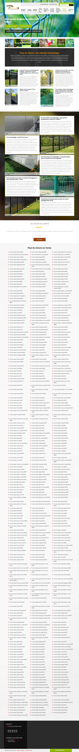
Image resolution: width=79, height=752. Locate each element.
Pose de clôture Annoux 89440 (60, 259)
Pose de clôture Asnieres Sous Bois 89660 (41, 268)
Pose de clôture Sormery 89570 (39, 635)
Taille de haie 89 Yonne (40, 10)
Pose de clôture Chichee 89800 (16, 344)
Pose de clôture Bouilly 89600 (16, 298)
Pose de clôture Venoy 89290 (60, 669)
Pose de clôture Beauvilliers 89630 (39, 279)
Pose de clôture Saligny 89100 (16, 613)
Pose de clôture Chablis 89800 (38, 312)
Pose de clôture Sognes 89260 (60, 632)
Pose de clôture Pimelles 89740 (39, 530)
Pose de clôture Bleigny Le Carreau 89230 (63, 290)
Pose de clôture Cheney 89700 (16, 339)
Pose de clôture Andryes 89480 (16, 257)
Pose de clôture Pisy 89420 (60, 530)
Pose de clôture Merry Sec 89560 (17, 487)
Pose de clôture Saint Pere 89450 (17, 602)
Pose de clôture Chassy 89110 (60, 329)
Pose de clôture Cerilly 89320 (38, 310)
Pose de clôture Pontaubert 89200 (61, 535)
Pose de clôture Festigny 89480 (61, 402)
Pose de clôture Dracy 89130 (16, 385)
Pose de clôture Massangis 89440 (17, 482)
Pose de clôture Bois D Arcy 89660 (17, 296)
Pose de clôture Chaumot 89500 (61, 334)
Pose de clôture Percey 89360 (16, 523)
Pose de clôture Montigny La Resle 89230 (41, 497)
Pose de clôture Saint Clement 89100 (40, 568)
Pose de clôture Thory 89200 (16, 651)
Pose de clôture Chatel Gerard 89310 (18, 334)
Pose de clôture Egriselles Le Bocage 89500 (40, 390)
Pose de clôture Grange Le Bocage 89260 (41, 433)
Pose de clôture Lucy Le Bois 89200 (40, 469)
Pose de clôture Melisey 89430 (38, 482)
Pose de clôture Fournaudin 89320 (39, 423)
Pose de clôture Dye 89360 (60, 385)
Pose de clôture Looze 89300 (60, 466)
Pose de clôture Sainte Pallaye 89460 (62, 598)
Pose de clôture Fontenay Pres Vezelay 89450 (62, 415)
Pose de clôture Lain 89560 (60, 451)
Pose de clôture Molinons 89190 (17, 494)
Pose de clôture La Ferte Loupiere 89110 (41, 402)
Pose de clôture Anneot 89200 (38, 259)
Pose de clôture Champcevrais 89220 (62, 315)
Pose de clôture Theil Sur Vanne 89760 (62, 646)
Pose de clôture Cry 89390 (15, 371)
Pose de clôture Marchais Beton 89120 (18, 479)
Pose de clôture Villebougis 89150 (61, 679)
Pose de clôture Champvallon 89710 (62, 320)
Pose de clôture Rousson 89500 (61, 554)
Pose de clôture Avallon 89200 (16, 274)
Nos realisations (25, 26)
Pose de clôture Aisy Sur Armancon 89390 (19, 254)
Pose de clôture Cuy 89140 (38, 373)
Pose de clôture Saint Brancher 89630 (62, 563)
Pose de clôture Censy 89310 (16, 310)
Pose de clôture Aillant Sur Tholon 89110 (63, 252)
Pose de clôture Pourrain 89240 (39, 540)
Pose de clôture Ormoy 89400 (60, 513)
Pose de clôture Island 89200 (60, 440)
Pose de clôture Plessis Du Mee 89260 (18, 532)
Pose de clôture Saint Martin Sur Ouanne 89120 (18, 594)
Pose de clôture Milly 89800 (16, 492)
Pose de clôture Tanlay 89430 (38, 644)
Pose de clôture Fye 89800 (60, 425)
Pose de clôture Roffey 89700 (38, 550)
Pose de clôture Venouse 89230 (39, 669)
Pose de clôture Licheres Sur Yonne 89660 (19, 464)
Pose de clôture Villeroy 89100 (60, 695)
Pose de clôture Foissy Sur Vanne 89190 (18, 410)
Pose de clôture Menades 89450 (61, 482)
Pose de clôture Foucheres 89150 (17, 423)
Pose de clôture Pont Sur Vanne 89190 (40, 537)
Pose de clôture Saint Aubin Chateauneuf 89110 (18, 564)
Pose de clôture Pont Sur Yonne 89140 (62, 537)
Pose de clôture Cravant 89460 (38, 368)
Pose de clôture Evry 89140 (16, 402)
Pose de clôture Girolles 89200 (60, 428)
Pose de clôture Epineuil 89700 (16, 393)
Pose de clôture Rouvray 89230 (16, 557)
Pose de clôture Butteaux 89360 (17, 307)
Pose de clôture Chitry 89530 (16, 347)
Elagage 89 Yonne (29, 10)
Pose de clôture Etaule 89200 (16, 400)
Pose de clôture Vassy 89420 (38, 664)
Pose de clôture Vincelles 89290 (61, 707)
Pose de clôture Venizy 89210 (16, 669)
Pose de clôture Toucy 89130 (38, 654)
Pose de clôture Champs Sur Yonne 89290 (41, 320)
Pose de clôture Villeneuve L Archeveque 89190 (19, 692)
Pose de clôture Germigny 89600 (17, 428)
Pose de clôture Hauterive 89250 (61, 438)
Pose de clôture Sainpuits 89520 (17, 559)
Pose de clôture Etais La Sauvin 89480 (62, 397)
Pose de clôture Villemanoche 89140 (40, 684)
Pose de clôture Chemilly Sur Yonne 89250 (41, 337)
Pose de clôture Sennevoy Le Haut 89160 (41, 624)
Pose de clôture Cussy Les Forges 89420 (63, 371)
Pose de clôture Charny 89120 (16, 329)
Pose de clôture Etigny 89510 (38, 400)
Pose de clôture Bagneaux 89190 (61, 274)
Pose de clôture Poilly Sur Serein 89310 (62, 532)
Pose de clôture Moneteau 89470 (61, 494)
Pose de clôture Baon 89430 (16, 276)
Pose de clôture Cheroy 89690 (60, 339)
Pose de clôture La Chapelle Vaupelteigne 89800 (63, 323)
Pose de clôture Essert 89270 (38, 397)
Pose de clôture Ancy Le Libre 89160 (62, 254)
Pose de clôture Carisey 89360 (38, 307)
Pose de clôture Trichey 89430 (38, 657)
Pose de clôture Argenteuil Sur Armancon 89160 (41, 265)
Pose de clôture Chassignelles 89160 (40, 329)
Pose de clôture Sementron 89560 (39, 622)
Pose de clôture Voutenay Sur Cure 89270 (19, 715)
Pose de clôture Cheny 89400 (38, 339)
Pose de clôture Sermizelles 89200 (39, 629)
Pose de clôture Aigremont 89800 (39, 252)
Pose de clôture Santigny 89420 (61, 613)
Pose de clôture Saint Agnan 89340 (39, 559)
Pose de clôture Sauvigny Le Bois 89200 (63, 615)
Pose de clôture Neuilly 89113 (38, 508)
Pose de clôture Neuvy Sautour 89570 (62, 508)
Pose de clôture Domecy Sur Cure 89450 (40, 381)
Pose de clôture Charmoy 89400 (61, 327)
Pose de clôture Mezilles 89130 (61, 487)
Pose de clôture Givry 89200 (38, 430)
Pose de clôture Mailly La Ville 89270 (18, 474)
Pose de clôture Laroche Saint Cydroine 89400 (62, 454)
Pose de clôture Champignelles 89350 (18, 317)
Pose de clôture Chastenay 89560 (39, 332)
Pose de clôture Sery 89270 (16, 632)
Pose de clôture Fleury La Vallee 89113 (62, 405)
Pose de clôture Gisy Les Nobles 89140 (18, 430)
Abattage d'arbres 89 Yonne (46, 10)
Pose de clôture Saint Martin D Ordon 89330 (40, 586)
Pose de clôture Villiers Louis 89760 (40, 702)
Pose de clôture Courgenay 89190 (61, 359)
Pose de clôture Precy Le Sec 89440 (62, 540)
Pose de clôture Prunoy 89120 (38, 545)
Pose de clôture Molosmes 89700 (39, 494)
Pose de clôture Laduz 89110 (16, 451)
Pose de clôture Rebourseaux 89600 (18, 550)
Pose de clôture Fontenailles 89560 (17, 414)
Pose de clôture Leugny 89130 (60, 457)
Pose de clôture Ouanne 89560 (16, 515)
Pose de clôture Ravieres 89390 (61, 548)
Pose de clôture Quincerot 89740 (39, 548)
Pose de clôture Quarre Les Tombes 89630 (63, 545)
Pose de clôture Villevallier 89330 (39, 699)
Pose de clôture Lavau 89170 (38, 457)
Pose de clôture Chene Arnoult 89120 (62, 337)
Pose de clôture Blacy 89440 (16, 290)
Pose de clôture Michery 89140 (16, 489)
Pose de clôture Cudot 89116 (38, 371)
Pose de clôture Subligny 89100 (39, 641)
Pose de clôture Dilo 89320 (60, 376)
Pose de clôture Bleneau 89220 (16, 293)
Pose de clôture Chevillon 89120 (61, 342)
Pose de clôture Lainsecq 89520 (17, 453)
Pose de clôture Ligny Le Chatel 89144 (62, 464)
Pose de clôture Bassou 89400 (38, 276)
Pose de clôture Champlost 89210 (17, 320)
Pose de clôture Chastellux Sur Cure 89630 (19, 332)
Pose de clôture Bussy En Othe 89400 (40, 305)
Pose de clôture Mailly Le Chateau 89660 (41, 474)
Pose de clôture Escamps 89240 (39, 393)
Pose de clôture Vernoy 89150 (16, 674)
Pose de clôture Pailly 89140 (60, 515)
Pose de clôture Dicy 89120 (16, 376)
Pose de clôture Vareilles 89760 (61, 662)
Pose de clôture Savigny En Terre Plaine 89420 (18, 619)
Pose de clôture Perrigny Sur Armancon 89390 (40, 526)
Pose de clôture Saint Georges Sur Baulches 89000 (17, 579)
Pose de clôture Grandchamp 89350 (17, 433)
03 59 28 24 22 (44, 4)
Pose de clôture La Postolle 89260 (17, 540)
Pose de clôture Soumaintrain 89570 (62, 637)
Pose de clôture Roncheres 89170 (17, 554)
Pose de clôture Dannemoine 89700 (61, 373)
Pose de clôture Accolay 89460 (16, 252)
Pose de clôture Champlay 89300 (61, 317)
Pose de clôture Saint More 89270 (39, 598)
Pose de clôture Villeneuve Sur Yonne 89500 (18, 696)
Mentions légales (20, 750)
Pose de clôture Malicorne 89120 (39, 477)
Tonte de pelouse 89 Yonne (52, 10)
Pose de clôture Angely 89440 (38, 257)
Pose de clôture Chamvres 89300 (17, 323)
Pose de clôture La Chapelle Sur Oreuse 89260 (40, 323)
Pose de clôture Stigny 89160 (16, 641)
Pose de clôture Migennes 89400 (61, 489)
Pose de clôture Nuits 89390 (16, 513)
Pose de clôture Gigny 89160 (38, 428)
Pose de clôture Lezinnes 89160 (39, 460)
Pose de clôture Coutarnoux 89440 (61, 366)
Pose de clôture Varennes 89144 (17, 664)
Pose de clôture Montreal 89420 (17, 501)
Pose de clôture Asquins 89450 (61, 268)
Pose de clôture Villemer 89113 (61, 684)
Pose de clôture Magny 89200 (38, 472)
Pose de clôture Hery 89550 (16, 440)
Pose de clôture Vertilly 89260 (60, 674)
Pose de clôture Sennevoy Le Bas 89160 (18, 624)
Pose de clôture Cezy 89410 (16, 312)
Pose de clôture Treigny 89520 (60, 654)
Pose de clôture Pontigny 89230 (17, 537)
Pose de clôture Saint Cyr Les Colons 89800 (40, 571)
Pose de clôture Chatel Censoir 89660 (62, 332)
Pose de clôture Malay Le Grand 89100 (62, 474)
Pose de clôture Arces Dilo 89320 (39, 262)
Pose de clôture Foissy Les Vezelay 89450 (63, 408)
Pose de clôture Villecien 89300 (39, 682)
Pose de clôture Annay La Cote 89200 (62, 257)
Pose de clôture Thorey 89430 (38, 649)
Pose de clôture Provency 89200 (17, 545)
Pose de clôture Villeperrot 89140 (39, 695)
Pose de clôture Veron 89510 (38, 674)
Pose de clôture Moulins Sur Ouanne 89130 (41, 504)
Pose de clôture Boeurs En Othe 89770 (62, 293)
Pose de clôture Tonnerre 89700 (17, 654)
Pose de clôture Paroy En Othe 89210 (62, 518)
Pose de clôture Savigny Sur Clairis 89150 (41, 618)
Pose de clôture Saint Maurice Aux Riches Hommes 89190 (41, 594)
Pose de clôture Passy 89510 (60, 521)
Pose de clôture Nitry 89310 (16, 510)
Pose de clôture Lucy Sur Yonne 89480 (18, 472)
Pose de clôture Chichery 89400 (39, 344)
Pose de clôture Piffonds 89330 (17, 530)
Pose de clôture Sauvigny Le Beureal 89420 (41, 615)
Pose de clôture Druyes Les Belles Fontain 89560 (41, 386)
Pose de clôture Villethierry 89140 (17, 699)
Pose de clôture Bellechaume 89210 (40, 281)
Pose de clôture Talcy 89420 (16, 644)
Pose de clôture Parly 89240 (16, 518)
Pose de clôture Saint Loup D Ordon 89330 (41, 583)
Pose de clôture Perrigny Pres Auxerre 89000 (18, 526)
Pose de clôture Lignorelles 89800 (39, 464)
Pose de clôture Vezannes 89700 (17, 677)
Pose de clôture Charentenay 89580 (39, 327)
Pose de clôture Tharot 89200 (38, 646)
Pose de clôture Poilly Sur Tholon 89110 (18, 535)
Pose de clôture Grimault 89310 (61, 433)
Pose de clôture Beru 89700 (60, 284)
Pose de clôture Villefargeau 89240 (61, 682)
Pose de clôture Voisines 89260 (39, 712)
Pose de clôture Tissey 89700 (60, 651)
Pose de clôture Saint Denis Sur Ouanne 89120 (18, 575)
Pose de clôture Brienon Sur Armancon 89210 (18, 301)
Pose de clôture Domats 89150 (16, 381)
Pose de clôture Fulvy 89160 (38, 425)
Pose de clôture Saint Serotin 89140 (62, 606)
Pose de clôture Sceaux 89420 (60, 618)
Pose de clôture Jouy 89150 (60, 445)
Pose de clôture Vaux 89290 (60, 667)
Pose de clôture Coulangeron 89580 (17, 355)
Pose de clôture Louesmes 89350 (17, 469)
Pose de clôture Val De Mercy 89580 (62, 659)
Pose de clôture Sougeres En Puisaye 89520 (18, 638)
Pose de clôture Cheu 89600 (16, 342)
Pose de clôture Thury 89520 (38, 651)
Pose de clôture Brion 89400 (38, 301)
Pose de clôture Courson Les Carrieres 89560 (62, 362)
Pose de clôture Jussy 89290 (60, 448)
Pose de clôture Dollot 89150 (60, 378)
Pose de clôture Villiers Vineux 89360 (40, 705)
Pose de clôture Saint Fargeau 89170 (40, 574)
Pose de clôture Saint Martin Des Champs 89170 (19, 586)
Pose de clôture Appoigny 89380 (17, 262)
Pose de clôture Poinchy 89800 (38, 535)
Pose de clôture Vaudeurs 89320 (61, 664)
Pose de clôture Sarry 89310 (16, 615)
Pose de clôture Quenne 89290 (16, 548)
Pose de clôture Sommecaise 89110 (18, 635)
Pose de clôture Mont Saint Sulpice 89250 (41, 501)
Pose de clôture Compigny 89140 (39, 352)
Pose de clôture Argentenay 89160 (17, 264)
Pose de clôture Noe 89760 (38, 510)
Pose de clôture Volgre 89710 (60, 712)
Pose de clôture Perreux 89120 (60, 523)
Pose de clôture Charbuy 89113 (16, 327)
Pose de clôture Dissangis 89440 (17, 378)
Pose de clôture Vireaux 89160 (60, 710)
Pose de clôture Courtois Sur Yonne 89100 (41, 366)
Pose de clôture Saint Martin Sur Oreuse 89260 (62, 590)
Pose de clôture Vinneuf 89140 (38, 710)
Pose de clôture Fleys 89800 (16, 408)
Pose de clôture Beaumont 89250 (17, 279)
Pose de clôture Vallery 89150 (38, 662)
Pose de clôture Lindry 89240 (16, 466)
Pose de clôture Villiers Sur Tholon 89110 (19, 705)
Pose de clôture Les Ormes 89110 (39, 513)
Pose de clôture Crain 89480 (16, 368)
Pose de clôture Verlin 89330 (38, 672)
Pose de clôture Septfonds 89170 (39, 627)
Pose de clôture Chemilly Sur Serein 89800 (19, 337)
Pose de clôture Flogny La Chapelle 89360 (41, 408)
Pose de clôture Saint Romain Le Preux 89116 (62, 603)
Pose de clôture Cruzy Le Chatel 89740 (62, 368)
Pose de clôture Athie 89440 (16, 271)
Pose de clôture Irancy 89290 (38, 440)
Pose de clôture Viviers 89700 (16, 712)
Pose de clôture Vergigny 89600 (17, 672)
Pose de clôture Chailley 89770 (60, 312)
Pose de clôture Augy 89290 (38, 271)
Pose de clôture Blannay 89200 (38, 290)
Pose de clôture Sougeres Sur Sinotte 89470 (40, 638)
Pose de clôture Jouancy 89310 (16, 445)
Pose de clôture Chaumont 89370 (39, 334)
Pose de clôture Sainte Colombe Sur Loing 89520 (19, 571)
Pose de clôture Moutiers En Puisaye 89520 (62, 504)
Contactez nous (71, 10)
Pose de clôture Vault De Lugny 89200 (18, 667)
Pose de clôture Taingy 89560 (60, 641)
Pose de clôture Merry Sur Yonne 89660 (40, 487)
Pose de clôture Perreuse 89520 (39, 523)
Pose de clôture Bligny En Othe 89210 (40, 293)
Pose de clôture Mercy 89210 (16, 484)
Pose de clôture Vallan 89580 (16, 662)
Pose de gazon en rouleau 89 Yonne (58, 10)
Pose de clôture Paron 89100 (38, 518)
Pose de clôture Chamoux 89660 (39, 315)
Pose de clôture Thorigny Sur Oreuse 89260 (63, 649)
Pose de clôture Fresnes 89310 (16, 425)
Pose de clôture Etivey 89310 (60, 400)
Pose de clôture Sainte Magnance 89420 (62, 583)
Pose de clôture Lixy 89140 (38, 466)
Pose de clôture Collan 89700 (38, 350)
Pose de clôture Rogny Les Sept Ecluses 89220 (63, 551)
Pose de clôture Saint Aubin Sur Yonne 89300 (40, 564)
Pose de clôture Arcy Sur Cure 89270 (62, 262)
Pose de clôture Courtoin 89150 (16, 366)
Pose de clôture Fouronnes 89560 (61, 423)
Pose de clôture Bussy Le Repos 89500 (62, 305)
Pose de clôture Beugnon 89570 (39, 286)
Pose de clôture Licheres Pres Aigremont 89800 (63, 461)
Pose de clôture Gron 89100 (16, 435)
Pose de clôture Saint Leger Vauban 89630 (19, 583)
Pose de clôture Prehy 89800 (60, 542)
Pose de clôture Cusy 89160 (16, 373)
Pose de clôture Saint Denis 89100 (61, 570)
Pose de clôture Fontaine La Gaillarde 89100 (40, 411)
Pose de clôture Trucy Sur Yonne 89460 (18, 659)
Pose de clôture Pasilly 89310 (38, 521)
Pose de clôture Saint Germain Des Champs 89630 (41, 579)
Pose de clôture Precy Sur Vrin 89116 (18, 542)
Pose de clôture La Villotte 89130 (17, 707)
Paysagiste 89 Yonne (23, 10)
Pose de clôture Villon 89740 (60, 705)
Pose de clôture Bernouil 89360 (38, 284)
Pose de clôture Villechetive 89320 (17, 682)
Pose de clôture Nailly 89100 (16, 508)
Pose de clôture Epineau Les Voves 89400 (63, 389)
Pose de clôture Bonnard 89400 (38, 296)
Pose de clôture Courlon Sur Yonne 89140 (41, 361)
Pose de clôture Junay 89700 (38, 448)
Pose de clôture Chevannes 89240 (39, 342)
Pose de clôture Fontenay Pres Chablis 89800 (40, 415)
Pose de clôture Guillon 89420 (60, 435)
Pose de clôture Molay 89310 (38, 492)
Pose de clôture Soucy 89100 (60, 635)
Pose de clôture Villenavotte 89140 (17, 687)
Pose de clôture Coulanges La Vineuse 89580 (40, 355)
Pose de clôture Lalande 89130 (38, 453)
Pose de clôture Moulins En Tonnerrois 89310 (18, 504)
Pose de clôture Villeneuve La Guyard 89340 (62, 688)
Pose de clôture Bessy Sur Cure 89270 (18, 286)
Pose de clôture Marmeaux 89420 (39, 479)
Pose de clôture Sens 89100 (60, 624)
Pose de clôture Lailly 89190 (38, 451)
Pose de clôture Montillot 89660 (61, 497)
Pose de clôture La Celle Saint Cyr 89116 (63, 307)
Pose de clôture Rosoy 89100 (38, 554)
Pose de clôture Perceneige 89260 (61, 699)
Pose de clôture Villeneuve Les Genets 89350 (40, 692)
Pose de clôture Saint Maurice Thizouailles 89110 (19, 598)
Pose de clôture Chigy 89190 (60, 344)
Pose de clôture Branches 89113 (39, 298)
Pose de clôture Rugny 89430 (38, 557)
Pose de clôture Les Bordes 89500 (61, 296)
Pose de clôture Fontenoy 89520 (61, 418)
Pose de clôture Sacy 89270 (60, 557)
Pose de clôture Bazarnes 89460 (61, 276)
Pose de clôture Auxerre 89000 (60, 271)
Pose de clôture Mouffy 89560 (60, 501)
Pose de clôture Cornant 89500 (60, 352)
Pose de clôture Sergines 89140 (17, 629)
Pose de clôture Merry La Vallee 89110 (62, 484)
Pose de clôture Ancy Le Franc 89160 (40, 254)
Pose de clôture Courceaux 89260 (39, 359)
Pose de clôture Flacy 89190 (16, 405)
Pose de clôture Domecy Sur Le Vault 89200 (62, 382)
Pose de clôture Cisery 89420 (38, 347)
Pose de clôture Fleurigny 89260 (39, 405)
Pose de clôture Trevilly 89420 (16, 657)
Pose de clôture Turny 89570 (38, 659)
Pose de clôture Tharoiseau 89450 (17, 646)
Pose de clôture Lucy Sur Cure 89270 (62, 469)
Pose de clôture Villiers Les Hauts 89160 (19, 702)
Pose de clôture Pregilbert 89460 (39, 542)
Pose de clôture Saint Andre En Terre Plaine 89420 (63, 560)
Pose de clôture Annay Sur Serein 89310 (18, 259)
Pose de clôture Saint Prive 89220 (39, 602)
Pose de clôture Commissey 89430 (17, 352)
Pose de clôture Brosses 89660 (61, 301)
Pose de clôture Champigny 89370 (39, 317)
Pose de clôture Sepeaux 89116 (17, 627)
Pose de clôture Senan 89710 (60, 622)
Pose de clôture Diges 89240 (38, 376)
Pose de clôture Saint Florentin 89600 (62, 574)
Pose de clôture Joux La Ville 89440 (40, 445)
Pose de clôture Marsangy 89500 (61, 479)
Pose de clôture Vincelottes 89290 (17, 710)
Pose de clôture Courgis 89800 (16, 361)
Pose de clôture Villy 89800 (38, 707)
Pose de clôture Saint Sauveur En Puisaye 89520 (41, 607)
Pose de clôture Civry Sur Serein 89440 (62, 347)
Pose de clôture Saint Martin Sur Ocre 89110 (40, 590)
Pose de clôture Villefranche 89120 (17, 684)
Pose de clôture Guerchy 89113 (38, 435)
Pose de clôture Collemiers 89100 (61, 350)
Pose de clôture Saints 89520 (16, 606)
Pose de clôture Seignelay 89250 (17, 622)
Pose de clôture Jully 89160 (16, 448)
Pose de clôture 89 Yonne (65, 10)
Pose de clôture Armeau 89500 (60, 264)
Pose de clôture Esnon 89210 (16, 397)
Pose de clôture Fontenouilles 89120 (40, 418)
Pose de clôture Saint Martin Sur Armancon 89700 (19, 590)
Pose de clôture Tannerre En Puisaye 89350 (63, 644)
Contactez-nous (11, 26)
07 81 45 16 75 (53, 4)
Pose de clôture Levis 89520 (16, 460)
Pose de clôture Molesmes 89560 (61, 492)
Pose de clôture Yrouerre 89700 (39, 715)
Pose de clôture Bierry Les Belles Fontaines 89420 (61, 287)
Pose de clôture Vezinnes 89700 (61, 677)
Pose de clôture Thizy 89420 (16, 649)
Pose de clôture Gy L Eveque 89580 (39, 438)
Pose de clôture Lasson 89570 (16, 457)
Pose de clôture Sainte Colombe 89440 (62, 568)
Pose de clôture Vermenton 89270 (61, 672)
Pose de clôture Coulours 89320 (17, 359)
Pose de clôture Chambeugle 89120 (17, 315)
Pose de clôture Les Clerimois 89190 (18, 350)
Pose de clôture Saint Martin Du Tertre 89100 (62, 586)
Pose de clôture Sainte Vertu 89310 (39, 610)
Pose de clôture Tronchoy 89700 (61, 657)
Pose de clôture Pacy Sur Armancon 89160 (41, 515)
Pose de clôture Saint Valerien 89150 (18, 610)
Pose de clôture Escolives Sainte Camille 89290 (63, 394)
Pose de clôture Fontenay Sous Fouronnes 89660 (19, 419)
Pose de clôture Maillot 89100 (60, 472)
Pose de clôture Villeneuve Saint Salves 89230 (62, 692)
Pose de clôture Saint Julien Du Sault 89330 (63, 578)
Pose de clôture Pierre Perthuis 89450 (62, 526)
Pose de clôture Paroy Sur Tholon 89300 (18, 521)
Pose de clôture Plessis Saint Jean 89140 (41, 532)
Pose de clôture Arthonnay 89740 (17, 268)
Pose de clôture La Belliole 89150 (61, 281)
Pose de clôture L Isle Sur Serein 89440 (18, 443)
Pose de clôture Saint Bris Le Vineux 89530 (19, 568)
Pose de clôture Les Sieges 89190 (39, 632)
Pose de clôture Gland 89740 (60, 430)
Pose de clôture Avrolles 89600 (39, 274)
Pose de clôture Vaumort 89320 (39, 667)
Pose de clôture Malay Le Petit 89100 (18, 477)
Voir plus (39, 239)
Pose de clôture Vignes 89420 (16, 679)
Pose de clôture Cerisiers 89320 (61, 310)
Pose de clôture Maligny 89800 (60, 477)
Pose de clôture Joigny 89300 (60, 443)
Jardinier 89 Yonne (35, 10)
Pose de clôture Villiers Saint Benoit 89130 (63, 702)
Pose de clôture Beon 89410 (16, 284)
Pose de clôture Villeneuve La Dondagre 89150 (40, 688)
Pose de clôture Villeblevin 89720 (39, 679)
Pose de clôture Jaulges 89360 (38, 443)
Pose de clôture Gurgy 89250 (16, 438)
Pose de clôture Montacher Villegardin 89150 (18, 498)
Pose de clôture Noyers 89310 (60, 510)
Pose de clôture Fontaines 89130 (61, 410)
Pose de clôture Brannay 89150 (60, 298)
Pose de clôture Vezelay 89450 (38, 677)
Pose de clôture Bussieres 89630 (17, 305)
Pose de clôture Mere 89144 (38, 484)
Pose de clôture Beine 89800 (16, 281)
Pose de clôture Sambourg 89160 (39, 613)
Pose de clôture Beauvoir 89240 (61, 279)
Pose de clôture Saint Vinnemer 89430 (62, 610)
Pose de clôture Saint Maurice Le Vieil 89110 (62, 594)
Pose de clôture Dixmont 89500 (39, 378)
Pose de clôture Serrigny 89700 (61, 629)
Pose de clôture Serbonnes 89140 (61, 627)
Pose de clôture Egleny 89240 (16, 389)
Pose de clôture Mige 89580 (38, 489)
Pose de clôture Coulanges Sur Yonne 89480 (62, 355)
